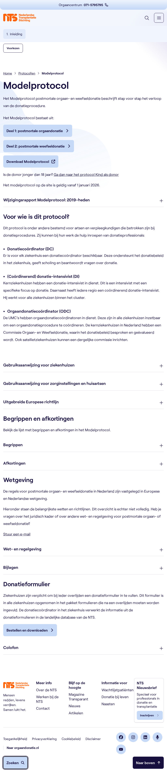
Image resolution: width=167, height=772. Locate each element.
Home (7, 80)
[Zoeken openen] (15, 763)
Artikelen (76, 713)
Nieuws (74, 706)
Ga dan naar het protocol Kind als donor (86, 181)
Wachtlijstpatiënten (118, 690)
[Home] (19, 18)
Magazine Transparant (78, 696)
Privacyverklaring (44, 739)
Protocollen (26, 80)
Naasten (108, 704)
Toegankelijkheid (15, 739)
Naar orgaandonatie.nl (23, 748)
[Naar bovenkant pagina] (148, 763)
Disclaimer (93, 739)
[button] (13, 54)
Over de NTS (46, 690)
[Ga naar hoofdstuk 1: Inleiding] (14, 34)
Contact (43, 708)
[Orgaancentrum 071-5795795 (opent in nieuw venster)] (83, 5)
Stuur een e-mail (16, 540)
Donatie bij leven (115, 696)
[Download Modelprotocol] (30, 168)
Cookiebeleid (71, 739)
